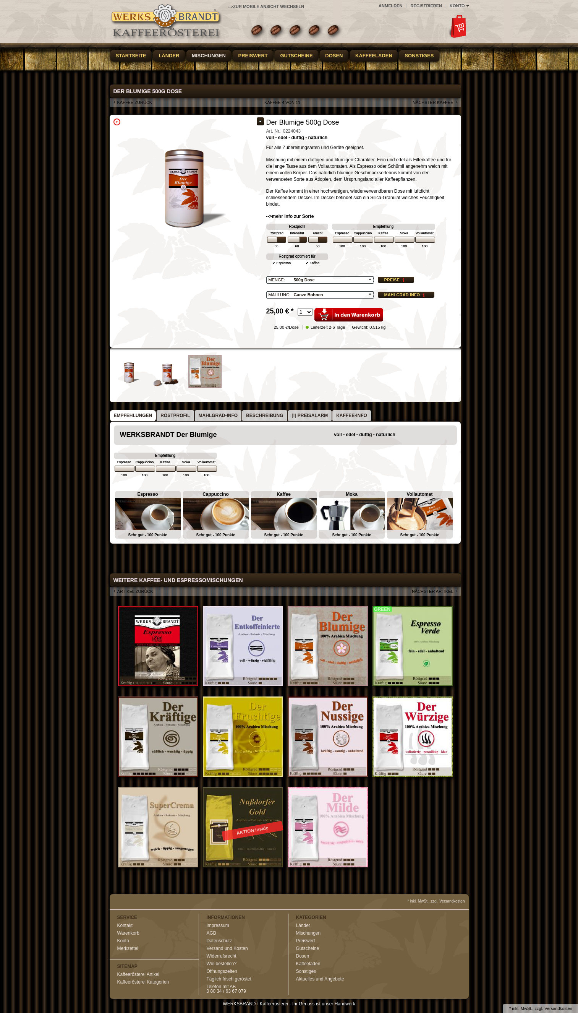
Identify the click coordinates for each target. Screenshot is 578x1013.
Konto (123, 940)
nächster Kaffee (433, 102)
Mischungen (209, 55)
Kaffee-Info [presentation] (351, 415)
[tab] (133, 416)
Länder (169, 55)
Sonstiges (419, 55)
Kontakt (125, 925)
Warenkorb (128, 933)
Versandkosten (558, 1008)
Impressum (218, 925)
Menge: (277, 280)
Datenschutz (219, 940)
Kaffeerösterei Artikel (138, 974)
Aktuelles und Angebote (320, 979)
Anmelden (390, 5)
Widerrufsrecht (221, 956)
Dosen (334, 55)
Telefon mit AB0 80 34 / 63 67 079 (226, 989)
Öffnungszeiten (222, 971)
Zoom (116, 122)
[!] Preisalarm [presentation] (310, 415)
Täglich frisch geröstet (229, 979)
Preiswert (253, 55)
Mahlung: (280, 294)
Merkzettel (127, 948)
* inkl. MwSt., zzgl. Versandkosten (436, 901)
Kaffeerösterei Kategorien (143, 982)
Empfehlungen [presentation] (133, 415)
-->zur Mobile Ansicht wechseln (266, 6)
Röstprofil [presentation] (175, 415)
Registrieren (426, 5)
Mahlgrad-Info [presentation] (218, 415)
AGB (211, 933)
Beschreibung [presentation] (264, 415)
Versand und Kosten (227, 948)
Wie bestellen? (222, 963)
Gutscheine (296, 55)
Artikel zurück (135, 591)
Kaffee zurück (134, 102)
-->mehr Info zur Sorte (290, 216)
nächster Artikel (432, 591)
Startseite (131, 55)
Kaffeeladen (373, 55)
